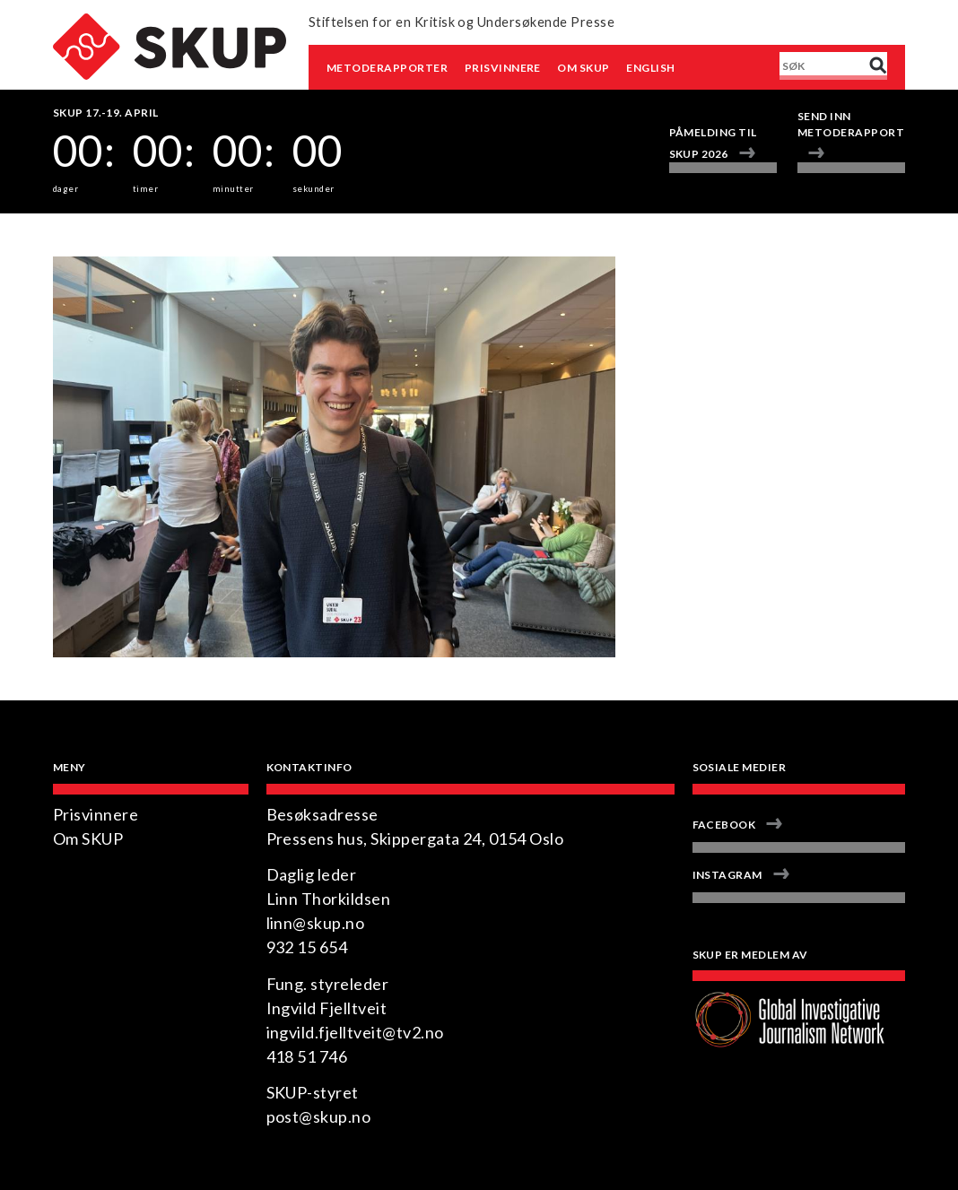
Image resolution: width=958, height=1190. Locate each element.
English (650, 67)
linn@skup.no (315, 923)
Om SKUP (583, 67)
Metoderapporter (387, 67)
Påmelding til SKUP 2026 (713, 143)
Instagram (727, 875)
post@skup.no (318, 1116)
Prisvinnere (503, 67)
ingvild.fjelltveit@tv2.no (355, 1032)
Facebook (724, 824)
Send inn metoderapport (850, 124)
